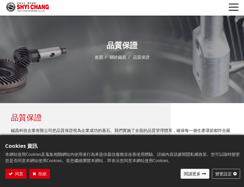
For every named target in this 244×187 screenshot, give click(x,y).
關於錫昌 (118, 57)
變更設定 (223, 174)
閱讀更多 (192, 174)
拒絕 (42, 174)
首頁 (99, 57)
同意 (18, 174)
